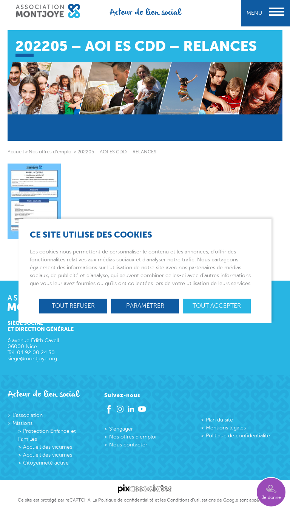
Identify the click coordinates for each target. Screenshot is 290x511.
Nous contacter (128, 445)
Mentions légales (226, 428)
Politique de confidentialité (238, 435)
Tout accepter (217, 305)
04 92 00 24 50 (36, 352)
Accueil (16, 151)
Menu (265, 13)
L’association (27, 415)
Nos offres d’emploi (132, 437)
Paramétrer (145, 305)
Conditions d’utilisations (191, 500)
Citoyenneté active (46, 463)
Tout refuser (73, 305)
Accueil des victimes (47, 447)
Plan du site (219, 420)
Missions (22, 423)
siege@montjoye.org (32, 358)
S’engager (121, 429)
